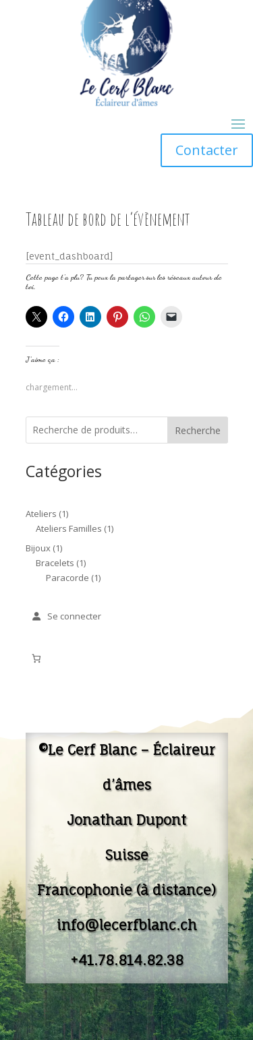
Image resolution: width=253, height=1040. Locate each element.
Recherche (198, 430)
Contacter (206, 150)
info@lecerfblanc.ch (127, 925)
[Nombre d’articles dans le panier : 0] (37, 658)
